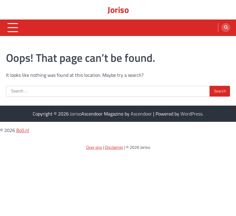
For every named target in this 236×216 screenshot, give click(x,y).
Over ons (94, 147)
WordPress (191, 113)
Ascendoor (141, 113)
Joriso (118, 9)
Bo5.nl (22, 130)
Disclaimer (114, 147)
